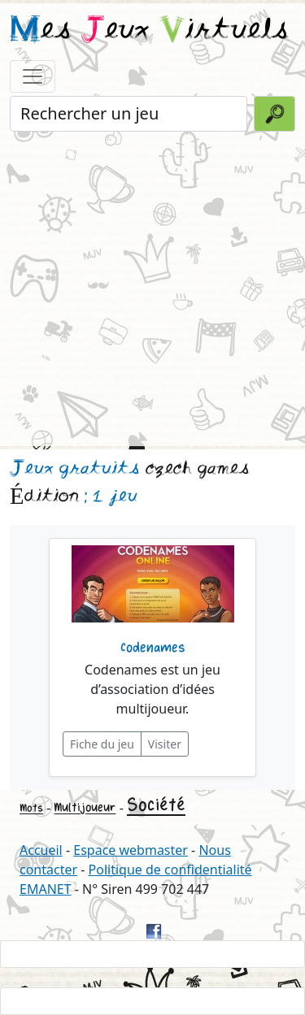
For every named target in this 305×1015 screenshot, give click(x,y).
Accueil (41, 850)
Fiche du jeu (102, 744)
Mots (31, 808)
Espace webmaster (130, 850)
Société (156, 805)
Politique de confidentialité (170, 869)
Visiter (164, 744)
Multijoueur (84, 807)
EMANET (46, 889)
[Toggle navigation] (32, 76)
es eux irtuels (149, 31)
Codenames (152, 648)
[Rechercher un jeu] (128, 114)
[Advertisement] (152, 287)
